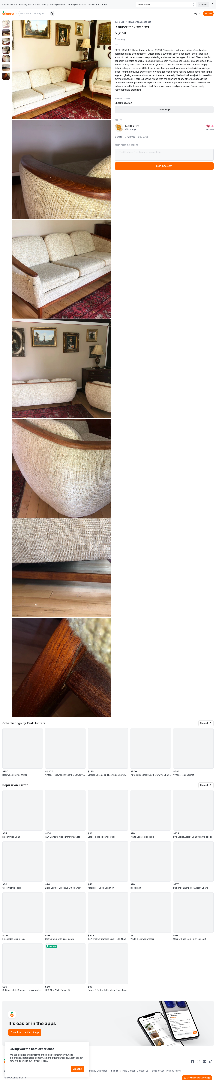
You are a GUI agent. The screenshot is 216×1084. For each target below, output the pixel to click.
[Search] (52, 13)
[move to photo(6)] (6, 67)
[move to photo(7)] (6, 76)
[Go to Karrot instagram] (198, 1061)
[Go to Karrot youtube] (204, 1061)
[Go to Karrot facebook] (192, 1061)
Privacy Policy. (40, 1060)
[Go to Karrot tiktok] (210, 1061)
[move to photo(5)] (6, 58)
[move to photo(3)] (6, 41)
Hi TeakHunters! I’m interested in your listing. (164, 155)
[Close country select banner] (213, 3)
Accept (77, 1069)
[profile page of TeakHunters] (119, 127)
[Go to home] (8, 13)
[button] (206, 723)
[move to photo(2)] (6, 32)
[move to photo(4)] (6, 50)
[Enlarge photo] (61, 69)
